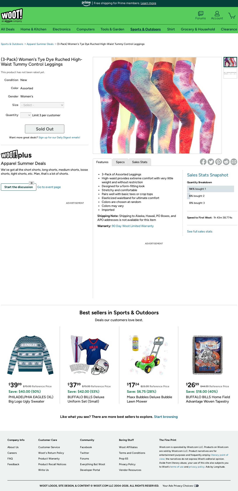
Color (14, 88)
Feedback (13, 464)
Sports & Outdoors (12, 44)
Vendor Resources (130, 470)
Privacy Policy (127, 464)
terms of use (177, 466)
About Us (13, 447)
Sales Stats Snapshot (207, 175)
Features (102, 162)
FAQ (10, 458)
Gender (13, 96)
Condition (11, 80)
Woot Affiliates (128, 447)
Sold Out (45, 129)
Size (15, 105)
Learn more (148, 3)
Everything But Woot (92, 464)
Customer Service (49, 447)
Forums (200, 15)
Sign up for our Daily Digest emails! (59, 137)
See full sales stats (199, 231)
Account (217, 15)
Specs (120, 162)
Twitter (84, 452)
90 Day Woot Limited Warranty (133, 226)
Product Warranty (49, 458)
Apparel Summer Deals (40, 44)
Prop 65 (123, 458)
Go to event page (49, 187)
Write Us (43, 470)
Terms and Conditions (132, 452)
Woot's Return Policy (51, 452)
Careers (12, 452)
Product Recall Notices (52, 464)
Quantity (12, 115)
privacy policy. (197, 466)
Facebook (86, 447)
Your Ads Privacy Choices (178, 485)
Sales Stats (139, 162)
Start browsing (166, 417)
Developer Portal (90, 470)
